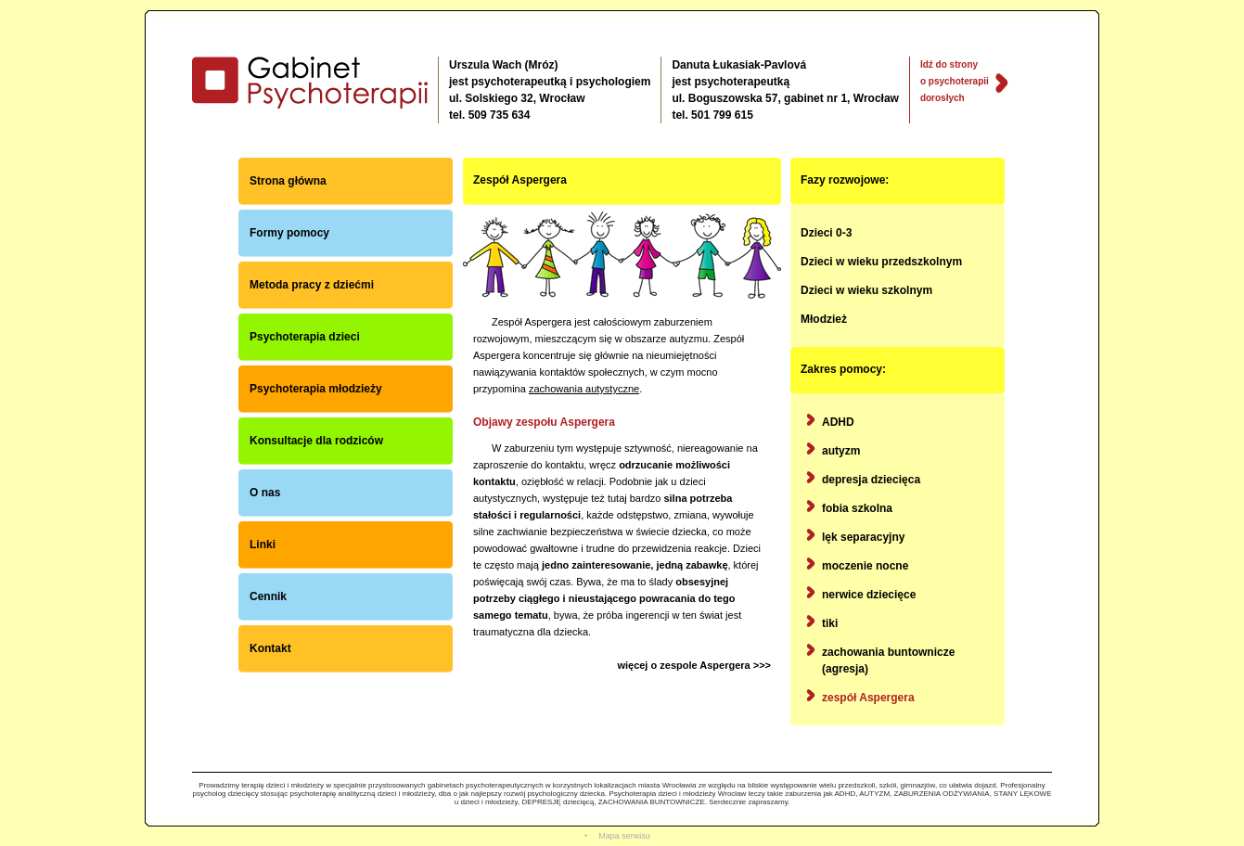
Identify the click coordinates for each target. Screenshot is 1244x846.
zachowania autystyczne (584, 388)
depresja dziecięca (871, 479)
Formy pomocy (289, 232)
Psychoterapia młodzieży (316, 388)
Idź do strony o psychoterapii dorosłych (954, 81)
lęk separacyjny (863, 537)
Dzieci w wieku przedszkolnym (881, 261)
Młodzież (824, 319)
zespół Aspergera (868, 697)
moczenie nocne (865, 565)
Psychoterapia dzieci (305, 336)
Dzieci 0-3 (826, 232)
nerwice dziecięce (869, 594)
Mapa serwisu (624, 835)
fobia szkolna (857, 508)
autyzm (841, 450)
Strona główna (288, 180)
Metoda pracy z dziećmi (312, 284)
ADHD (838, 422)
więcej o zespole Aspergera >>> (694, 665)
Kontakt (270, 648)
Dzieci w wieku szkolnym (866, 290)
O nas (265, 492)
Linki (263, 544)
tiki (830, 623)
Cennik (268, 596)
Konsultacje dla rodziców (316, 440)
